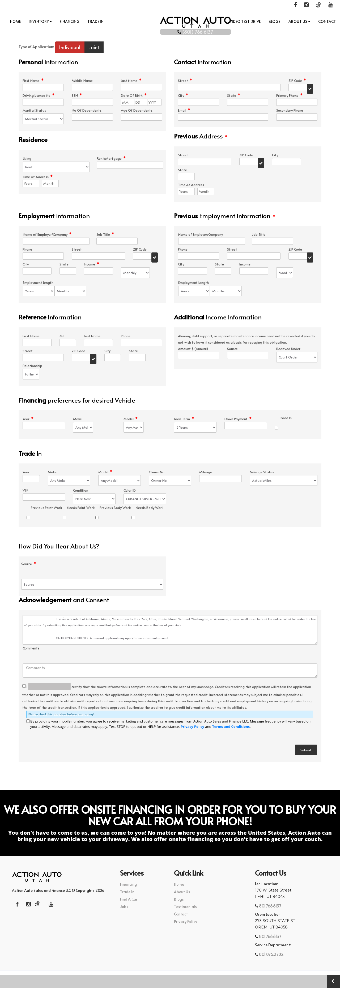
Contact (327, 21)
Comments (31, 649)
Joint (93, 47)
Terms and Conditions (231, 727)
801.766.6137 (270, 906)
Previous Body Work (115, 508)
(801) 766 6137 (170, 30)
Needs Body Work (149, 508)
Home (15, 21)
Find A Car (128, 899)
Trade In (96, 21)
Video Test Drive (244, 21)
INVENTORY (40, 21)
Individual (69, 47)
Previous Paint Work (46, 508)
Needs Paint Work (81, 508)
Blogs (274, 21)
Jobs (124, 907)
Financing (70, 21)
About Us (299, 21)
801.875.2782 (271, 954)
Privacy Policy (192, 727)
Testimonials (185, 907)
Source (28, 564)
